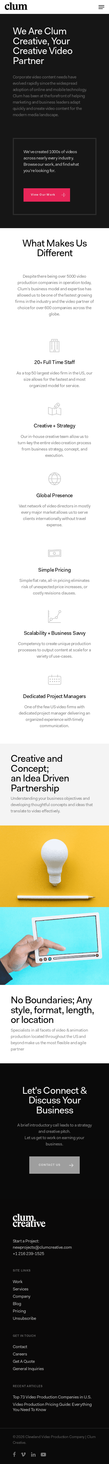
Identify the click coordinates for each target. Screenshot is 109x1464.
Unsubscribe (24, 1319)
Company (21, 1297)
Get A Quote (24, 1362)
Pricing (19, 1311)
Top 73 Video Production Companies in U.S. (52, 1397)
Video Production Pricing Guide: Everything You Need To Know (52, 1407)
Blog (17, 1304)
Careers (20, 1354)
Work (17, 1282)
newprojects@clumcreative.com (42, 1248)
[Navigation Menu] (101, 7)
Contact (20, 1347)
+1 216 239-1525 (28, 1254)
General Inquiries (28, 1369)
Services (20, 1289)
